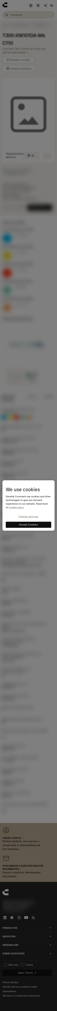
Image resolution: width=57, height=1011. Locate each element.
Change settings (28, 516)
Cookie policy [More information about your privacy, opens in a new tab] (16, 507)
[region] (28, 505)
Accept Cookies (28, 524)
